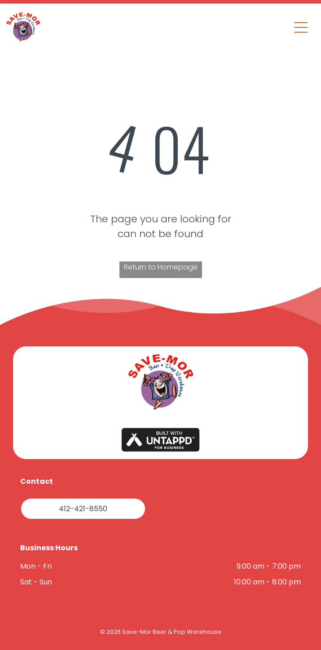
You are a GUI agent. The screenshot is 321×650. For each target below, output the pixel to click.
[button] (301, 27)
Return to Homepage (161, 267)
